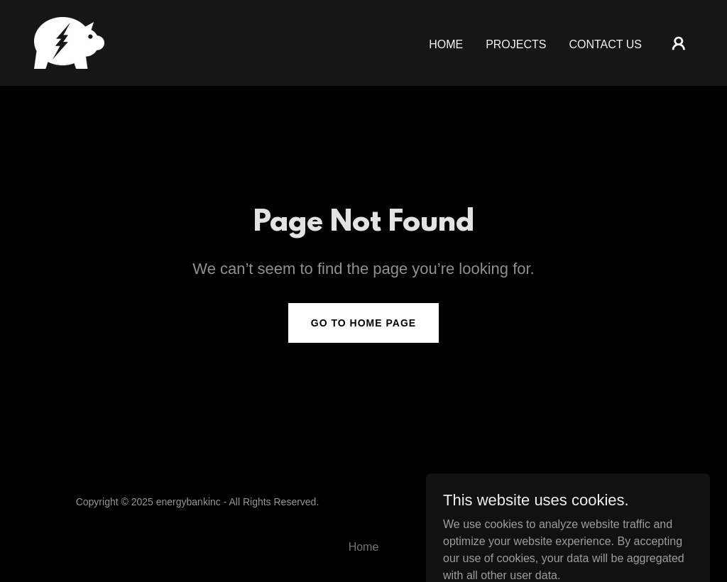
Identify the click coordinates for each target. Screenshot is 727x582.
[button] (679, 43)
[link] (69, 42)
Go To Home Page (363, 323)
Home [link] (446, 44)
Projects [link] (516, 44)
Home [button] (364, 547)
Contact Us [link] (605, 44)
